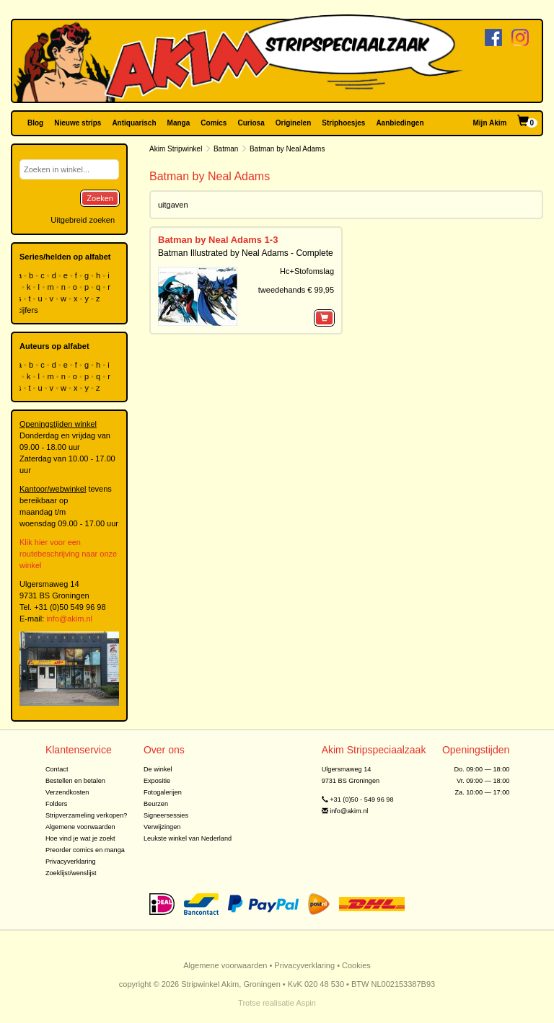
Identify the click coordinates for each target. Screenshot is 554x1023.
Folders (56, 803)
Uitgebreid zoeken (82, 220)
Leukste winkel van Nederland (188, 838)
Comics (214, 123)
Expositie (157, 780)
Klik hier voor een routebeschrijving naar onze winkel (68, 554)
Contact (57, 769)
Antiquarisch (134, 123)
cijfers (28, 310)
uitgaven (173, 204)
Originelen (293, 123)
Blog (35, 123)
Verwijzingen (162, 827)
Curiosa (250, 123)
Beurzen (156, 803)
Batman (226, 149)
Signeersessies (166, 815)
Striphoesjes (343, 123)
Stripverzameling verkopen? (86, 815)
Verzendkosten (67, 792)
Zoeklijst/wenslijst (71, 873)
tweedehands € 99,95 (296, 289)
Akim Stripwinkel (175, 149)
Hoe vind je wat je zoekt (80, 838)
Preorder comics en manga (85, 850)
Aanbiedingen (399, 123)
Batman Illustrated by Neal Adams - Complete (245, 253)
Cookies (356, 965)
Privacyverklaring (70, 861)
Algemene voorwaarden (80, 827)
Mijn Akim (490, 123)
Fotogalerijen (163, 792)
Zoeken (100, 198)
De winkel (158, 769)
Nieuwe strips (77, 123)
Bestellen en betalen (75, 780)
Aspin (306, 1002)
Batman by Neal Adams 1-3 (218, 239)
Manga (178, 123)
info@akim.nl (69, 618)
